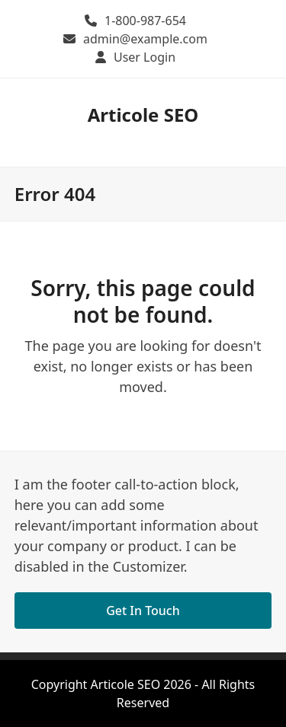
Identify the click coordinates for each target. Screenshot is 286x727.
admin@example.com (145, 38)
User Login (144, 57)
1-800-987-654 (145, 20)
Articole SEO (143, 114)
